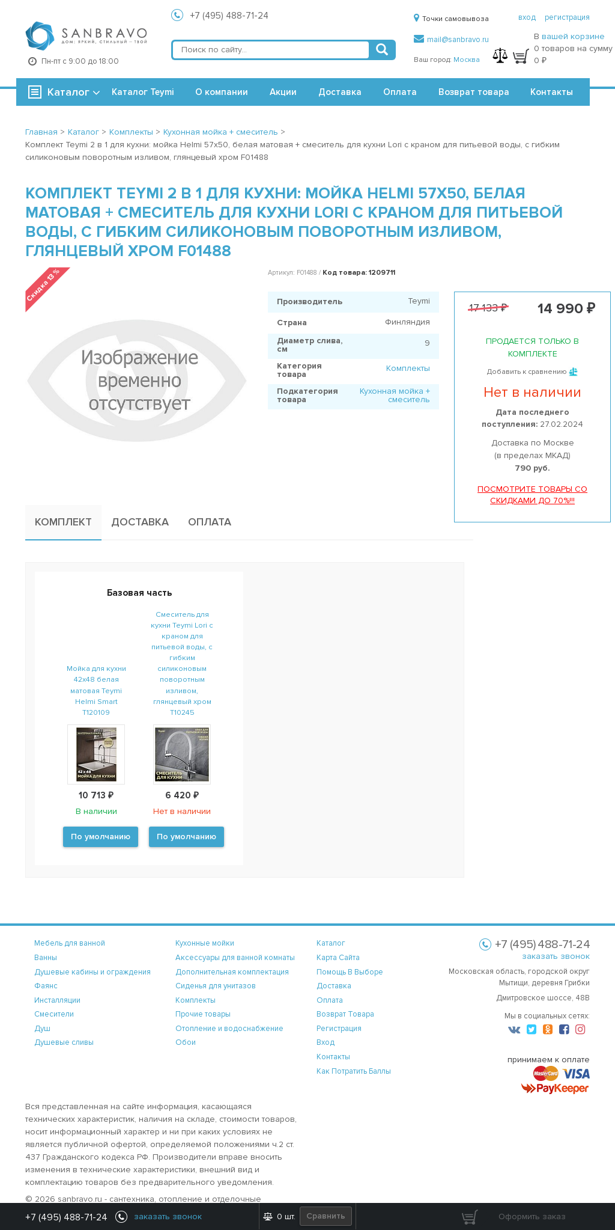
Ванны (45, 957)
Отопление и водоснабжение (229, 1028)
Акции (283, 92)
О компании (221, 92)
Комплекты (408, 368)
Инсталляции (57, 1000)
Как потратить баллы (354, 1071)
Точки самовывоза (451, 18)
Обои (185, 1042)
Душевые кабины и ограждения (92, 972)
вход (527, 17)
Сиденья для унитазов (215, 986)
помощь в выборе (350, 972)
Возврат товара (473, 92)
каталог (331, 943)
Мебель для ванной (69, 943)
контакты (333, 1057)
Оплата (400, 92)
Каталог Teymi (143, 92)
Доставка (340, 92)
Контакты (551, 92)
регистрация (567, 17)
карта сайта (338, 957)
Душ (42, 1028)
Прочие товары (203, 1014)
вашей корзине (573, 36)
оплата (330, 1000)
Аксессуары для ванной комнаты (235, 957)
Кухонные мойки (204, 943)
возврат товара (345, 1014)
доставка (334, 986)
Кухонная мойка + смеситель (395, 395)
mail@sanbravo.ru (451, 39)
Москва (466, 59)
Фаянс (46, 986)
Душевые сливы (64, 1042)
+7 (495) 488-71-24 (229, 15)
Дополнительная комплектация (232, 972)
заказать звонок (556, 956)
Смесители (54, 1014)
